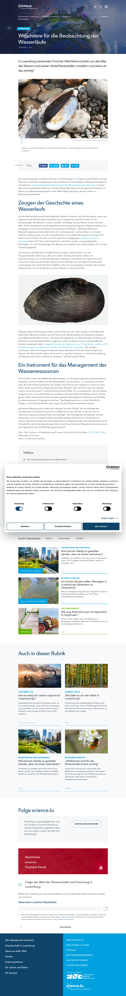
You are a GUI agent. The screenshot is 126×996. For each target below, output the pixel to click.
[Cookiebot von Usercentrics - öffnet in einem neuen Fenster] (108, 468)
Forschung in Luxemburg (49, 17)
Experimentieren (14, 962)
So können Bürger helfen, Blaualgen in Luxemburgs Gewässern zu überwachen (84, 584)
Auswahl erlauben (63, 526)
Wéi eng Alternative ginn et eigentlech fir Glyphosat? (84, 613)
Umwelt (48, 538)
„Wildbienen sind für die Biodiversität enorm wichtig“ (82, 762)
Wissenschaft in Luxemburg (28, 17)
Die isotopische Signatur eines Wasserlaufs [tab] (47, 459)
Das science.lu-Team (77, 945)
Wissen (9, 956)
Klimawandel (64, 538)
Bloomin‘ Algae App (70, 578)
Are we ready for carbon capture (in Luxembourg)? (39, 697)
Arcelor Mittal (29, 722)
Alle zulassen (101, 526)
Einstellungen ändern (86, 824)
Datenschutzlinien (77, 960)
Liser (63, 571)
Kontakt (71, 950)
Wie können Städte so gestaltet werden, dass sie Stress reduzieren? (82, 552)
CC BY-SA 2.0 (95, 432)
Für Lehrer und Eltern (16, 967)
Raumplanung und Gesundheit (75, 547)
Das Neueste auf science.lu (19, 940)
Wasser (79, 538)
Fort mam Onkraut (70, 608)
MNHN (68, 788)
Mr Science (11, 972)
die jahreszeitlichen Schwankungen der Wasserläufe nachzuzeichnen (63, 185)
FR (100, 7)
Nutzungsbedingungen (79, 955)
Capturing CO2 (25, 692)
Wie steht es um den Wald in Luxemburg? (82, 697)
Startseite (103, 17)
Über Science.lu (75, 940)
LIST (75, 178)
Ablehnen (25, 526)
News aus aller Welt (15, 951)
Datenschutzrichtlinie (66, 919)
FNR (30, 47)
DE (95, 7)
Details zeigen (107, 518)
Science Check (72, 692)
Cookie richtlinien (77, 965)
